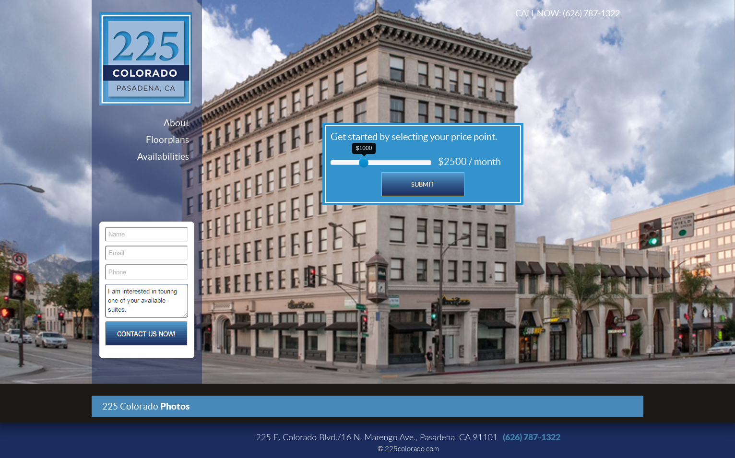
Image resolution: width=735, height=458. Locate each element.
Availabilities (163, 157)
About (176, 123)
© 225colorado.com (408, 449)
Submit (422, 184)
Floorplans (167, 140)
